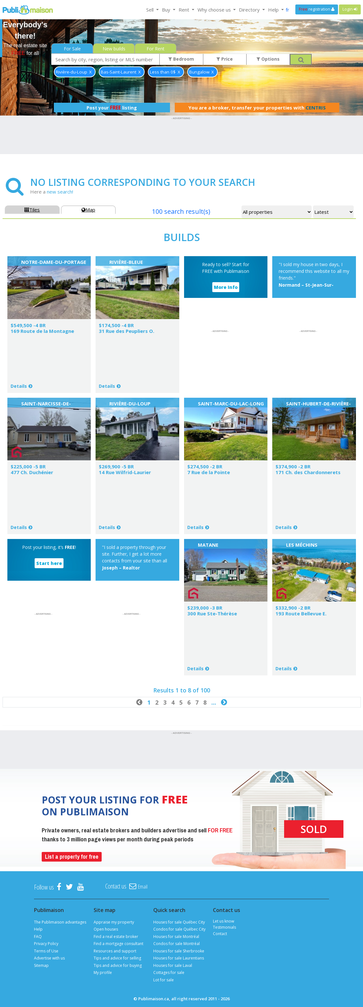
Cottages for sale (168, 972)
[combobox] (105, 59)
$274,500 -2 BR (204, 466)
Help (38, 929)
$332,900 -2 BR (292, 607)
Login (349, 9)
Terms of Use (46, 951)
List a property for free (71, 857)
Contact (220, 933)
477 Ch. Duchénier (32, 472)
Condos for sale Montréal (176, 943)
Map (88, 209)
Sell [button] (150, 9)
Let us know (223, 921)
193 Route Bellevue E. (300, 613)
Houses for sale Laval (172, 965)
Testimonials (224, 927)
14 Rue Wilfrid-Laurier (125, 472)
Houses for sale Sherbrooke (178, 951)
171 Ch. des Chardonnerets (308, 472)
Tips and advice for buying (118, 965)
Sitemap (41, 965)
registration (316, 9)
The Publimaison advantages (60, 922)
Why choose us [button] (215, 9)
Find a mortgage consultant (118, 943)
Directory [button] (250, 9)
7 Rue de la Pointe (208, 472)
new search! (60, 191)
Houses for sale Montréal (176, 936)
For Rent (156, 49)
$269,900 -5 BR (116, 466)
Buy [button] (167, 9)
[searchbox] (105, 59)
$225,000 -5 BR (28, 466)
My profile (103, 972)
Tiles (32, 209)
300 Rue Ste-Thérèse (212, 613)
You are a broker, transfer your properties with (257, 107)
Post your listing (112, 107)
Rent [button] (184, 9)
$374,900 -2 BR (292, 466)
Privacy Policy (46, 943)
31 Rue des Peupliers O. (126, 331)
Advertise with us (49, 958)
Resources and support (115, 951)
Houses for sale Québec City (179, 922)
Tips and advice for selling (117, 958)
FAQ (38, 936)
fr (287, 9)
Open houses (106, 929)
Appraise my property (114, 922)
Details (19, 386)
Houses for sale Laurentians (178, 958)
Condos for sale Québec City (179, 929)
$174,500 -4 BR (116, 325)
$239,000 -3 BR (204, 607)
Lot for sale (163, 980)
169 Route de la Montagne (42, 331)
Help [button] (274, 9)
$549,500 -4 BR (28, 325)
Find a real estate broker (116, 936)
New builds (114, 49)
